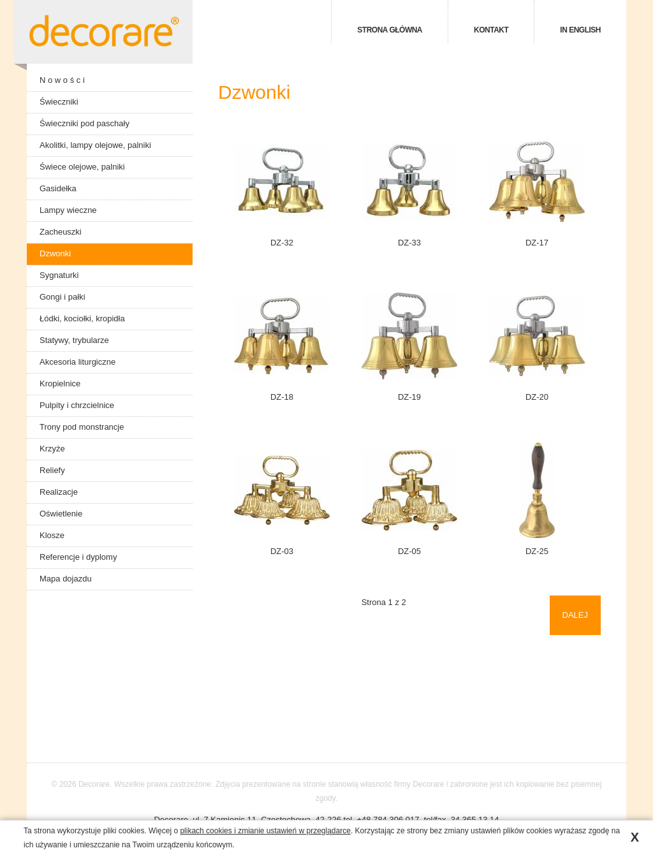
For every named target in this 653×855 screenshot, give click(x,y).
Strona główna (389, 30)
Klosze (52, 535)
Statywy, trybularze (74, 340)
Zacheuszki (61, 232)
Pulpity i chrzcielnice (77, 405)
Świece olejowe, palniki (82, 167)
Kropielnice (60, 383)
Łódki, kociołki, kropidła (82, 318)
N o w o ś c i (62, 80)
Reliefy (52, 470)
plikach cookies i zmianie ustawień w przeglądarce (265, 830)
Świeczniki (59, 101)
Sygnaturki (59, 275)
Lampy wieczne (68, 210)
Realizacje (59, 492)
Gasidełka (58, 188)
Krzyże (52, 448)
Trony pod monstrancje (82, 427)
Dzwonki (55, 253)
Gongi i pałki (62, 297)
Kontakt (491, 30)
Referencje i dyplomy (78, 557)
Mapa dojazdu (66, 578)
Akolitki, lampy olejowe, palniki (95, 145)
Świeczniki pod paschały (84, 123)
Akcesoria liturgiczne (77, 362)
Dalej (575, 615)
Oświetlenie (61, 513)
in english (580, 30)
